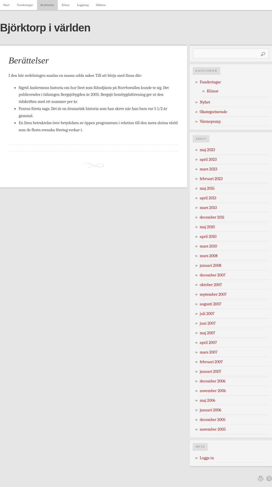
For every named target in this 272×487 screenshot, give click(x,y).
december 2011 (212, 217)
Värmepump (210, 121)
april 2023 (208, 159)
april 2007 (208, 342)
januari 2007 (210, 371)
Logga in (207, 458)
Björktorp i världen (45, 28)
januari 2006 (210, 410)
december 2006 (213, 381)
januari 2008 (210, 265)
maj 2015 (207, 188)
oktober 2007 (211, 284)
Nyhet (205, 102)
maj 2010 (207, 227)
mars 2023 (208, 169)
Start (6, 5)
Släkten (100, 5)
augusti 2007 (210, 304)
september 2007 (213, 294)
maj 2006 (207, 400)
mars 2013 (208, 207)
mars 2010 (208, 246)
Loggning (83, 5)
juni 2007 (208, 323)
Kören (65, 5)
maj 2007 (207, 333)
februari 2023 (211, 178)
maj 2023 (207, 149)
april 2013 (208, 198)
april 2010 (208, 236)
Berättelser (47, 5)
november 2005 (213, 429)
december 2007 (213, 275)
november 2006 (213, 390)
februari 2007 (211, 361)
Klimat (212, 91)
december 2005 (213, 419)
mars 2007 (209, 352)
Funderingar (25, 5)
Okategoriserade (213, 111)
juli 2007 (207, 313)
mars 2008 (209, 255)
